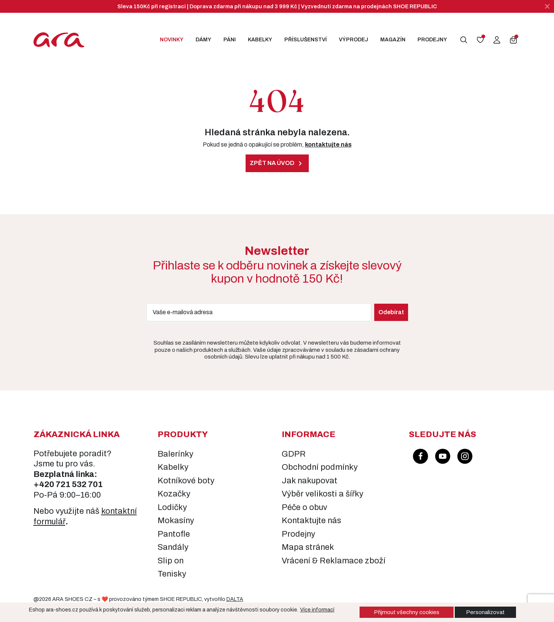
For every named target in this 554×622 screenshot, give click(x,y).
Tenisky (172, 573)
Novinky (172, 39)
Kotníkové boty (186, 480)
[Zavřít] (547, 6)
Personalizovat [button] (485, 612)
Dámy (203, 39)
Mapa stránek (308, 547)
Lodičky (172, 507)
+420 (44, 484)
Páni (229, 39)
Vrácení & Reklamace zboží (334, 560)
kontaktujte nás (328, 144)
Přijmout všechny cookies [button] (406, 612)
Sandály (173, 547)
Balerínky (175, 454)
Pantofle (174, 534)
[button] (463, 39)
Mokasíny (176, 520)
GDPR (294, 454)
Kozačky (174, 493)
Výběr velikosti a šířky (322, 493)
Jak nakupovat (309, 480)
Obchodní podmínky (320, 467)
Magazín (392, 39)
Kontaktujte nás (311, 520)
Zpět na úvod (277, 163)
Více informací (317, 610)
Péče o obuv (304, 507)
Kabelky (260, 39)
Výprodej (353, 39)
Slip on (171, 560)
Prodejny (432, 39)
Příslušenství (305, 39)
